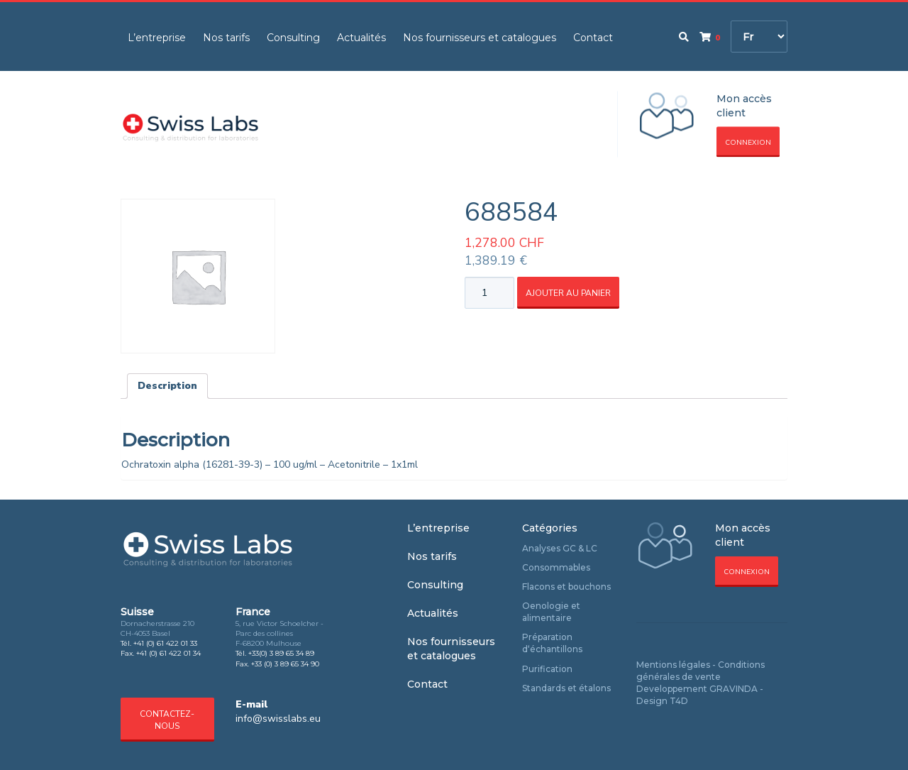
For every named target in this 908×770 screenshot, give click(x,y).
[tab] (167, 386)
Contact (593, 37)
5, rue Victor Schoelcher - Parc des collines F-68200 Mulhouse (279, 634)
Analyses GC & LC (559, 548)
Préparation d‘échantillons (552, 643)
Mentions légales (673, 664)
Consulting (293, 37)
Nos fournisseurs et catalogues (479, 37)
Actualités (361, 37)
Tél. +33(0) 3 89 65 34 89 (275, 653)
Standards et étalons (566, 688)
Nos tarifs (226, 37)
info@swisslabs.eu (278, 718)
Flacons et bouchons (566, 586)
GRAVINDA (733, 688)
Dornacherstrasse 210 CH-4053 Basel (157, 628)
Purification (547, 669)
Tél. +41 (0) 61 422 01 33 (159, 643)
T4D (679, 700)
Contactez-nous (167, 720)
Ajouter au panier (568, 293)
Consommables (556, 567)
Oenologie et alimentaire (551, 611)
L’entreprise (157, 37)
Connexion (748, 143)
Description (167, 385)
